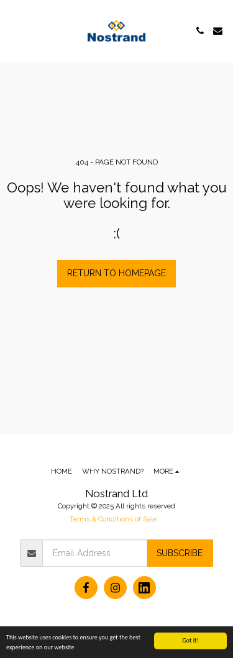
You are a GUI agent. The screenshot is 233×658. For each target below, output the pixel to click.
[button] (13, 30)
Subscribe (180, 553)
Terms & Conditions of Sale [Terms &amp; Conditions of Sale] (113, 519)
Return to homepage (116, 273)
